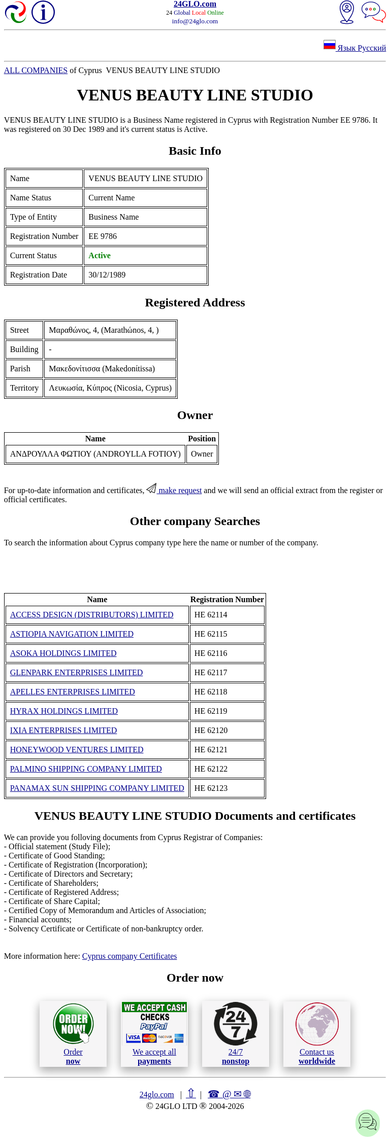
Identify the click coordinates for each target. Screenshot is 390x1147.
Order (73, 1033)
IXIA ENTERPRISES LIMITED (63, 730)
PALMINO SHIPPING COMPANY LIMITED (86, 768)
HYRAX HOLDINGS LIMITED (64, 711)
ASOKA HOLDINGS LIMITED (63, 653)
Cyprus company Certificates (129, 956)
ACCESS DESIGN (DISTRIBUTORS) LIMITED (92, 614)
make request (174, 490)
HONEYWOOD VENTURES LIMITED (77, 749)
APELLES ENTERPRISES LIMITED (72, 691)
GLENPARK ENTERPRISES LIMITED (76, 672)
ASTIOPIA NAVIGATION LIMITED (72, 634)
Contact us (317, 1033)
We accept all (154, 1033)
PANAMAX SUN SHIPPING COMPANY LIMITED (97, 788)
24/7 (235, 1033)
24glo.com (157, 1094)
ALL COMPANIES (36, 70)
